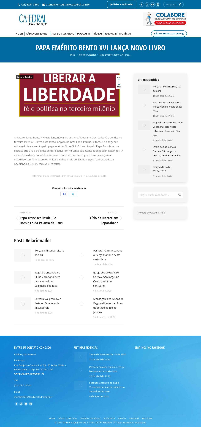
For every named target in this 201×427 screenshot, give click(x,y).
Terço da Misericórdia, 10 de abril (49, 253)
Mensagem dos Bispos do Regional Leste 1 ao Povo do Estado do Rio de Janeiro (108, 305)
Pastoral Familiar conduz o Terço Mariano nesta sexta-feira (107, 255)
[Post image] (22, 255)
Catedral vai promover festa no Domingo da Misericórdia (48, 303)
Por (72, 175)
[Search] (173, 4)
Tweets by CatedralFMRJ (151, 212)
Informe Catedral (24, 77)
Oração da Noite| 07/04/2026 (162, 169)
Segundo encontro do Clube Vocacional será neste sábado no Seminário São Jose (47, 279)
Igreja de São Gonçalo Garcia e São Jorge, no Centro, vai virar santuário (106, 279)
